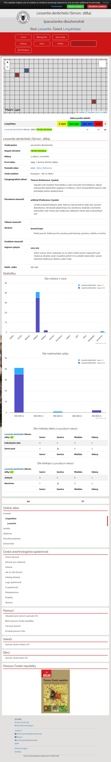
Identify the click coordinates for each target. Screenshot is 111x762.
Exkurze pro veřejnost (15, 562)
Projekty (9, 597)
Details (105, 2)
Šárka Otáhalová (44, 168)
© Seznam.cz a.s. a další (96, 112)
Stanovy (9, 602)
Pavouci (19, 737)
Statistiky (18, 752)
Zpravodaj (60, 37)
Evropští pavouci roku (15, 631)
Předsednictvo (12, 592)
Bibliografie (42, 37)
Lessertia (11, 523)
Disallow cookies (97, 6)
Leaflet (80, 112)
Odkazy (23, 43)
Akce (42, 43)
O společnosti (11, 587)
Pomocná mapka (21, 748)
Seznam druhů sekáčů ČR (17, 644)
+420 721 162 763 (22, 722)
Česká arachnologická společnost (29, 734)
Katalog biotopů (12, 577)
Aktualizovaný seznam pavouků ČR (21, 616)
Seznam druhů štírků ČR (16, 658)
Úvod (23, 37)
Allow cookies (75, 6)
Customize (56, 6)
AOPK (17, 743)
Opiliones (7, 533)
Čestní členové (12, 557)
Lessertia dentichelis (14, 434)
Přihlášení (24, 50)
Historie (8, 567)
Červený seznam (13, 626)
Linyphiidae (72, 29)
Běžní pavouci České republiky (19, 621)
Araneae (7, 513)
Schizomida (8, 543)
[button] (94, 101)
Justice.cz (18, 731)
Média (60, 43)
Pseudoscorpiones (11, 538)
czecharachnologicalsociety (27, 740)
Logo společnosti (13, 582)
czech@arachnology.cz (25, 725)
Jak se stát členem (14, 572)
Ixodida (6, 528)
